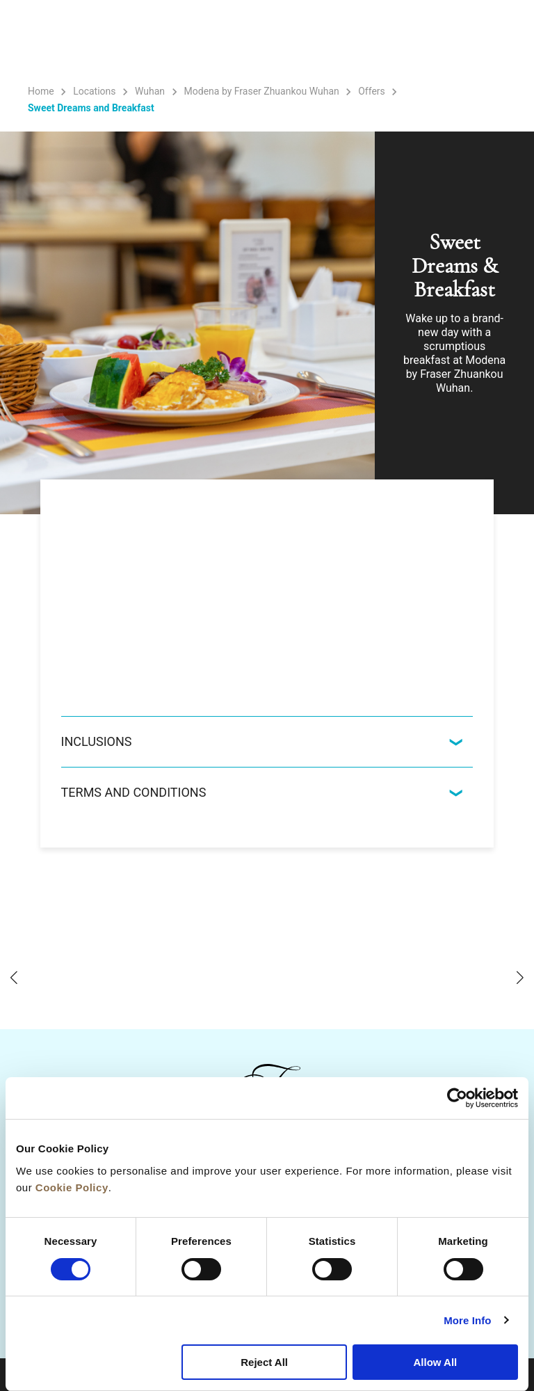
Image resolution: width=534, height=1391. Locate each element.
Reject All (264, 1362)
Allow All (435, 1362)
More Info (467, 1320)
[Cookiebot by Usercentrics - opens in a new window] (457, 1098)
